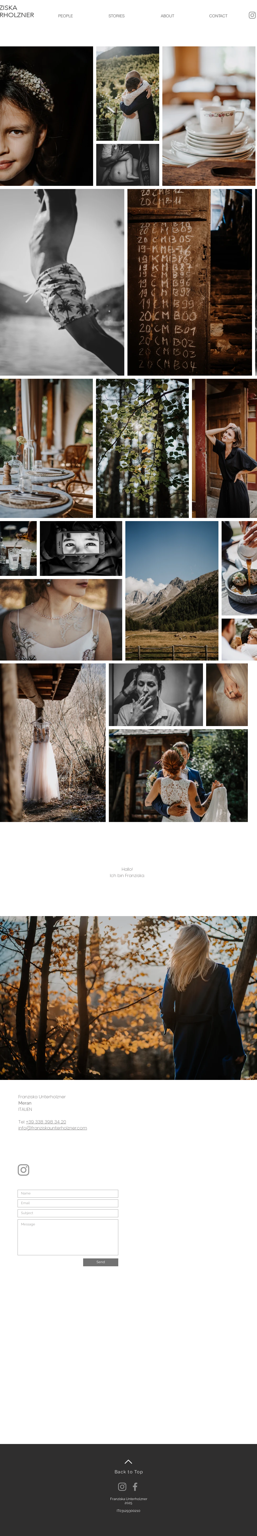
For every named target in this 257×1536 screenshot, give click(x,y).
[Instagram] (122, 1486)
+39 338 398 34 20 (46, 1122)
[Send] (100, 1262)
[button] (65, 15)
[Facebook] (135, 1486)
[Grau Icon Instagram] (252, 15)
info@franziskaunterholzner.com (52, 1128)
